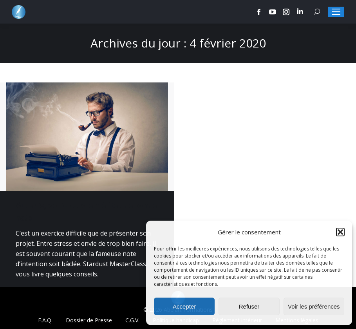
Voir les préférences (314, 306)
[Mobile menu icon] (336, 12)
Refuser (249, 306)
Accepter (184, 306)
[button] (340, 232)
